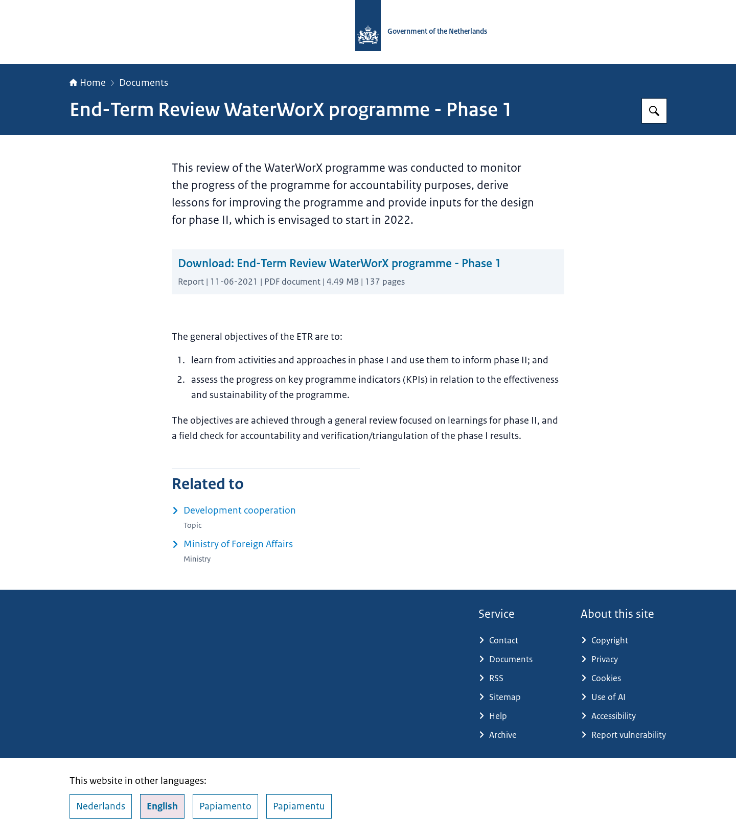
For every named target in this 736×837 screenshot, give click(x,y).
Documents (143, 83)
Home (88, 83)
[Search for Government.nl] (654, 111)
